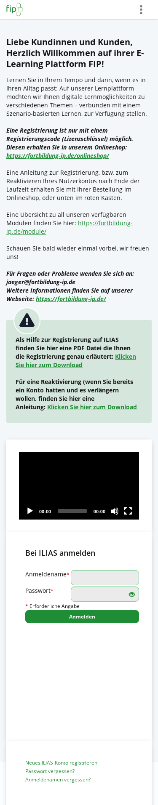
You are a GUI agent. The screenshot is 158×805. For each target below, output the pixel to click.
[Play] (30, 511)
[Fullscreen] (128, 511)
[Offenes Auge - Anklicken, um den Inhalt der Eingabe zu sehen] (132, 595)
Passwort (39, 590)
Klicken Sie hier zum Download (76, 360)
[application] (79, 486)
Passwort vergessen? (50, 771)
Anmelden (82, 616)
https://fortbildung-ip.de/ (71, 299)
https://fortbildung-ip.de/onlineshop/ (57, 156)
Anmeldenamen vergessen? (58, 779)
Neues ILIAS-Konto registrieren (61, 762)
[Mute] (114, 511)
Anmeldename (47, 574)
